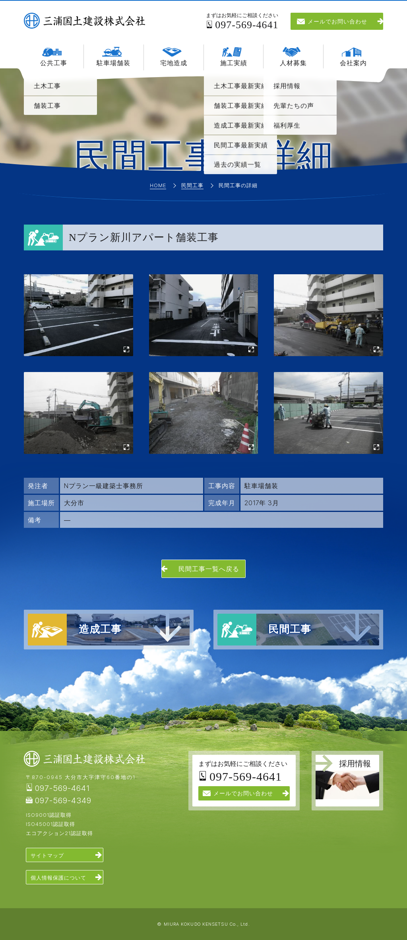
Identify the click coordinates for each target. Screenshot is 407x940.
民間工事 (192, 185)
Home (158, 185)
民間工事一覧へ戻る (208, 569)
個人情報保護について (58, 877)
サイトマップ (47, 855)
